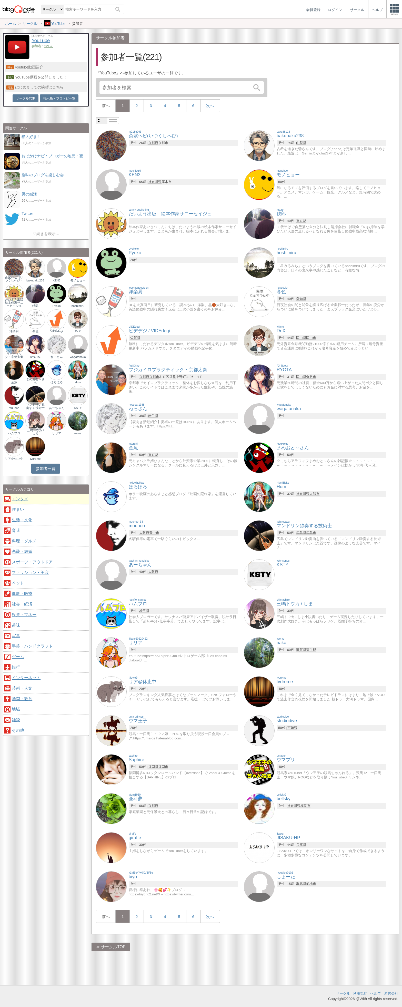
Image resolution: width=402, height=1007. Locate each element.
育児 (16, 530)
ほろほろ (57, 382)
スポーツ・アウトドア (32, 562)
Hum (78, 382)
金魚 (14, 382)
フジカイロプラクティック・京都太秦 (14, 353)
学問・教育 (22, 699)
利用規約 (360, 993)
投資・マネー (24, 614)
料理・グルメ (24, 541)
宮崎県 (292, 728)
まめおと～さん (35, 381)
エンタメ (20, 499)
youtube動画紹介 (29, 67)
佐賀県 (135, 338)
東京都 (301, 221)
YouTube (41, 40)
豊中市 (154, 533)
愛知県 (301, 299)
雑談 (16, 720)
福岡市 (163, 767)
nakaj (78, 433)
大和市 (314, 494)
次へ (210, 105)
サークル (343, 993)
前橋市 (311, 884)
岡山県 (301, 338)
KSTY (78, 407)
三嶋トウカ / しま (35, 432)
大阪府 (144, 533)
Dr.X (78, 331)
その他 (18, 730)
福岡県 (153, 767)
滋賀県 (301, 650)
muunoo (14, 407)
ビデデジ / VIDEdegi (56, 330)
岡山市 (311, 338)
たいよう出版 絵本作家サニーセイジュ (14, 302)
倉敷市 (311, 377)
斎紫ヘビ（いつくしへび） (14, 279)
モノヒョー (78, 280)
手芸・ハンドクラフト (32, 646)
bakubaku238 (35, 280)
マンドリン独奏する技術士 (35, 406)
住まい (18, 509)
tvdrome (35, 458)
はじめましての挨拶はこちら (39, 87)
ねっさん (57, 356)
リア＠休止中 (14, 458)
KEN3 (57, 280)
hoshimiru (78, 305)
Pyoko (57, 305)
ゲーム (18, 656)
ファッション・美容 (30, 572)
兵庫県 (301, 845)
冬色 (35, 331)
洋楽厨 (14, 331)
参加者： (42, 46)
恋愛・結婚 (22, 551)
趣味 (16, 625)
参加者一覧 (45, 468)
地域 (16, 709)
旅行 (16, 667)
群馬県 (301, 884)
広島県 (301, 533)
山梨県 (301, 143)
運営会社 (391, 993)
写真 (16, 635)
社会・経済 (22, 604)
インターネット (26, 678)
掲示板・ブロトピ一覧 (59, 98)
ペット (18, 583)
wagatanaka (78, 356)
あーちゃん (56, 407)
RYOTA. (35, 356)
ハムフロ (14, 433)
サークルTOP (113, 947)
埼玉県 (144, 611)
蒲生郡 (311, 650)
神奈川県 (155, 182)
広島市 (311, 533)
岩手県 (153, 416)
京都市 (154, 377)
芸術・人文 (22, 688)
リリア (56, 433)
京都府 (153, 143)
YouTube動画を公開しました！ (41, 77)
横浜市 (305, 806)
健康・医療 (22, 593)
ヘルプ (375, 993)
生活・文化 (22, 520)
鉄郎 (35, 305)
